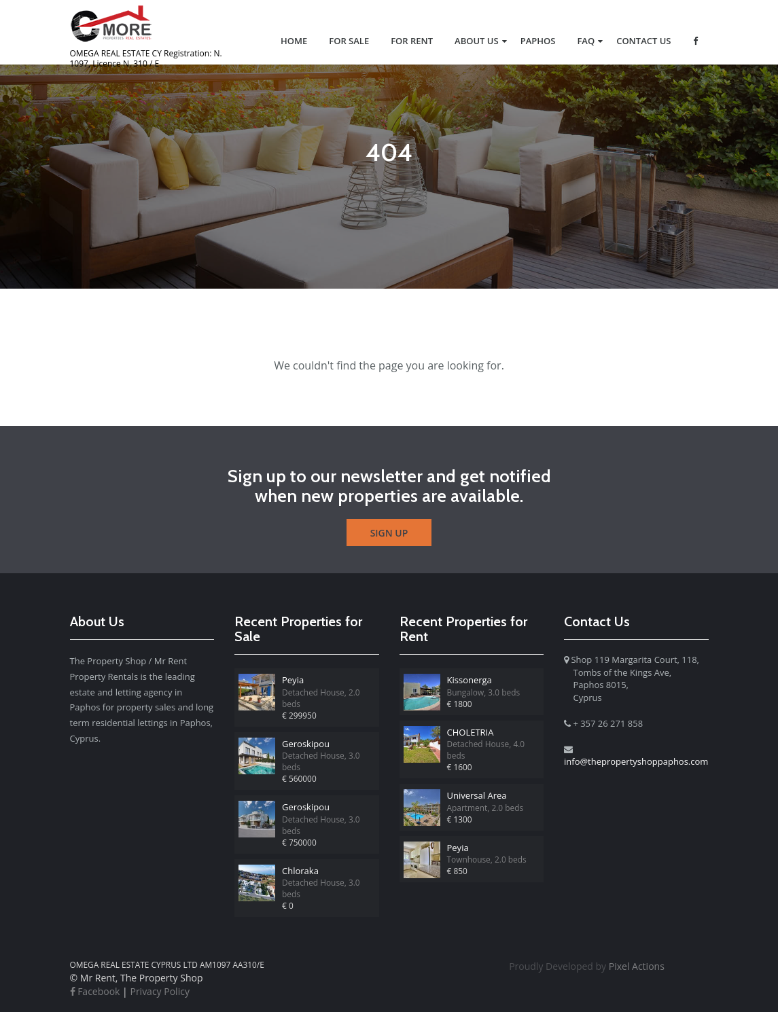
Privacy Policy (159, 991)
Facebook (95, 991)
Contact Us (643, 41)
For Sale (349, 41)
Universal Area (477, 795)
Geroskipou (306, 744)
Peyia (293, 680)
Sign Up (389, 532)
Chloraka (300, 871)
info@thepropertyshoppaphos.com (636, 761)
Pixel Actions (587, 966)
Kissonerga (469, 680)
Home (294, 41)
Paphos (538, 41)
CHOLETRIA (470, 732)
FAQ (586, 41)
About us (477, 41)
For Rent (412, 41)
